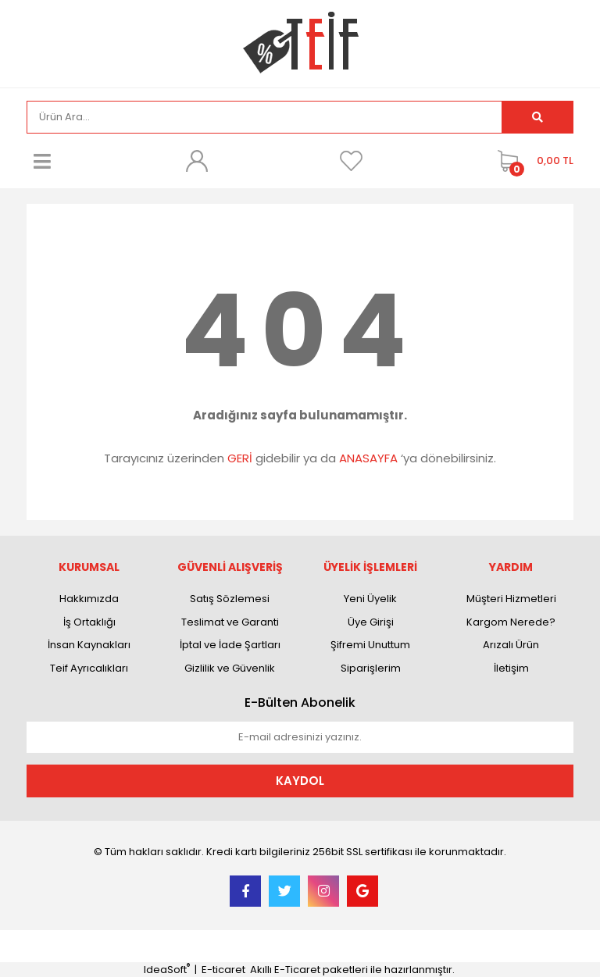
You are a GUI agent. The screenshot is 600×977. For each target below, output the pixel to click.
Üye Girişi (371, 622)
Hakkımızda (89, 598)
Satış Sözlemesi (230, 598)
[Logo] (300, 42)
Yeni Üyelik (370, 598)
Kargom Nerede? (510, 622)
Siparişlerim (371, 668)
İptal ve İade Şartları (230, 644)
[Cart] (531, 161)
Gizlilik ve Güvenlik (229, 668)
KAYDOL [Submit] (300, 780)
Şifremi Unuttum (370, 644)
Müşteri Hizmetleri (511, 598)
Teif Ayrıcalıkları (89, 668)
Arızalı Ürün (511, 644)
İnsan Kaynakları (89, 644)
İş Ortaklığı (89, 622)
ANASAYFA (368, 458)
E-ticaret (223, 969)
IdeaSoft (167, 969)
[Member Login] (196, 161)
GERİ (239, 458)
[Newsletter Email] (300, 737)
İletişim (511, 668)
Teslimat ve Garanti (230, 622)
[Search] (264, 117)
